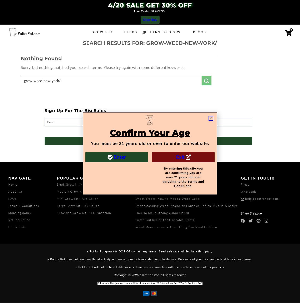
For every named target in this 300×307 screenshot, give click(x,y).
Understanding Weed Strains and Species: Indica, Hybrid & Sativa (187, 205)
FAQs (12, 198)
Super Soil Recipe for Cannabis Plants (165, 220)
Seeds (130, 32)
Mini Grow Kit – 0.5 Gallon (78, 198)
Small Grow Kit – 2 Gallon (77, 184)
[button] (210, 118)
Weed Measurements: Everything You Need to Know (176, 227)
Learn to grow (165, 32)
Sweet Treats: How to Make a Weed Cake (168, 198)
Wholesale (249, 191)
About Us (15, 191)
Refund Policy (19, 220)
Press (245, 184)
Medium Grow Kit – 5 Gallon (79, 191)
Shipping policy (19, 213)
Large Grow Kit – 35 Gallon (78, 205)
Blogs (200, 32)
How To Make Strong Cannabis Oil (162, 213)
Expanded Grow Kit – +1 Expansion (84, 213)
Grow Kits (103, 32)
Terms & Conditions (23, 205)
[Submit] (206, 80)
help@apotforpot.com (262, 198)
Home (12, 184)
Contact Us (17, 227)
